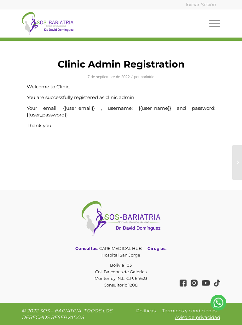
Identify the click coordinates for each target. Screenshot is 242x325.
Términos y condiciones (189, 311)
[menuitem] (199, 5)
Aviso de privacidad (197, 317)
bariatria (147, 77)
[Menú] (213, 23)
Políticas (146, 311)
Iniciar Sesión (201, 5)
